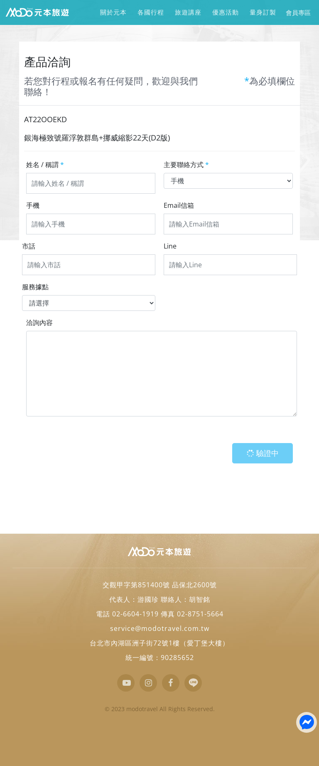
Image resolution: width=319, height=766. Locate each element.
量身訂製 (263, 12)
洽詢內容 (39, 322)
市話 (28, 246)
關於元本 (113, 12)
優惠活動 (225, 12)
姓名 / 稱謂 (45, 164)
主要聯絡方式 (186, 164)
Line (170, 246)
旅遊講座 (188, 12)
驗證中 (261, 453)
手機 (32, 205)
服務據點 (35, 286)
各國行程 (150, 12)
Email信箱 (179, 205)
